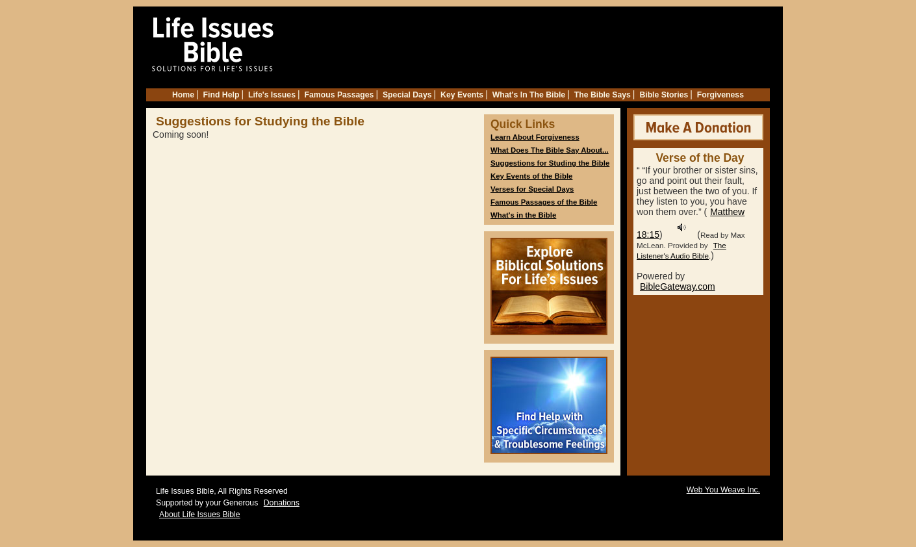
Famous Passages (339, 94)
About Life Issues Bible (199, 514)
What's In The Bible (529, 94)
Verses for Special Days (532, 189)
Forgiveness (720, 94)
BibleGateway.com (677, 286)
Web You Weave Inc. (723, 489)
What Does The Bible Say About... (549, 150)
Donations (281, 502)
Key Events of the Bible (531, 176)
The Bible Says (602, 94)
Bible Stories (663, 94)
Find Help (221, 94)
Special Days (407, 94)
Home (183, 94)
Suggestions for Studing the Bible (549, 163)
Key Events (461, 94)
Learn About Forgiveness (534, 137)
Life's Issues (272, 94)
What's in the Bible (523, 215)
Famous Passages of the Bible (543, 202)
